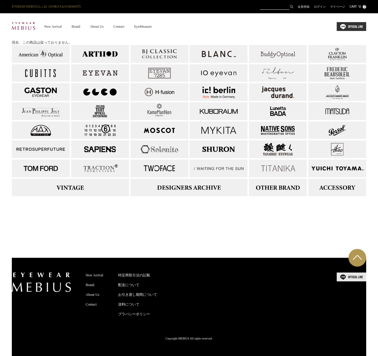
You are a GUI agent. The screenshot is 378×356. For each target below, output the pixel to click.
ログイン (320, 6)
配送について (128, 285)
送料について (128, 304)
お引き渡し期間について (137, 295)
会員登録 (303, 6)
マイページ (337, 6)
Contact (118, 26)
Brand (75, 26)
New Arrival (53, 26)
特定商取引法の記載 (134, 275)
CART (357, 6)
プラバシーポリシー (134, 314)
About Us (96, 26)
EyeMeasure (143, 26)
